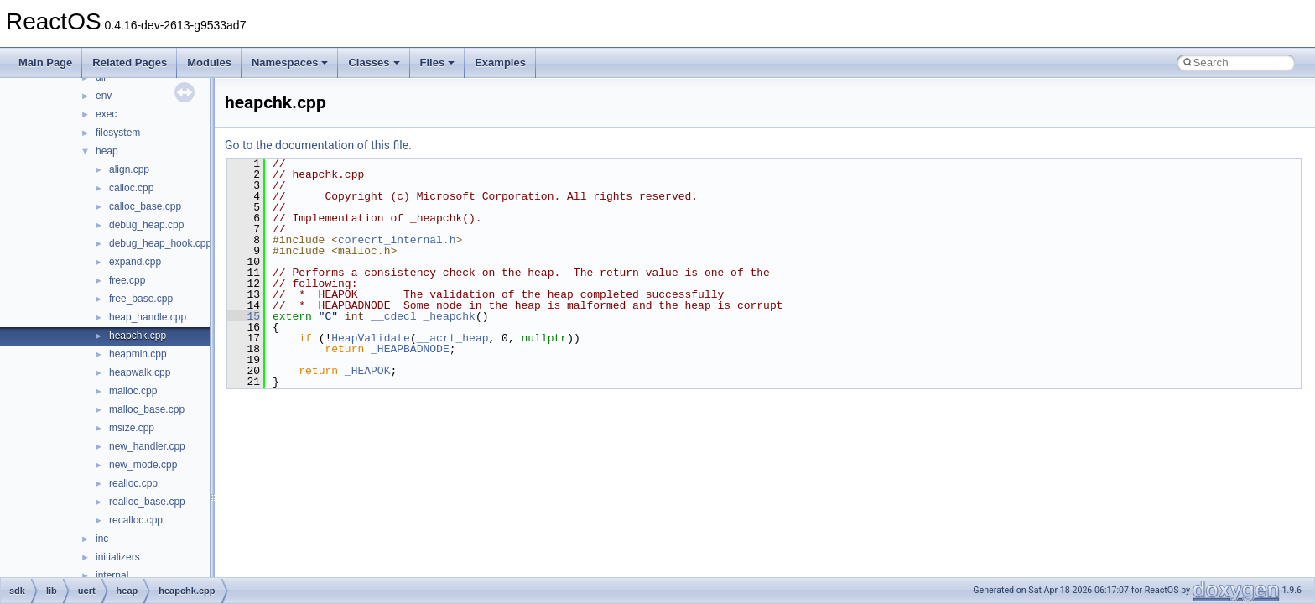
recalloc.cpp (136, 520)
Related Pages (129, 62)
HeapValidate (370, 338)
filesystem (118, 132)
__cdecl (394, 316)
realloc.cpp (133, 483)
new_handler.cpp (147, 446)
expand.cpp (135, 262)
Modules (209, 62)
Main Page (45, 62)
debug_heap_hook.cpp (160, 243)
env (104, 96)
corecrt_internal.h (396, 239)
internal (112, 575)
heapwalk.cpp (139, 372)
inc (102, 538)
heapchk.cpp (137, 335)
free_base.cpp (141, 299)
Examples (500, 62)
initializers (118, 557)
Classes (373, 62)
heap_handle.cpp (147, 317)
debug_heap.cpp (146, 225)
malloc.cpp (133, 391)
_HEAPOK (368, 370)
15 (243, 316)
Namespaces (290, 62)
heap (107, 151)
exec (106, 114)
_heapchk (450, 316)
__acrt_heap (453, 338)
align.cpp (129, 169)
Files (437, 62)
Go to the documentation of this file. (318, 145)
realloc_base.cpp (147, 502)
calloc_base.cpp (145, 206)
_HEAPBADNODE (410, 349)
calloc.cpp (131, 188)
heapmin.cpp (138, 354)
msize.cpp (131, 428)
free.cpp (127, 280)
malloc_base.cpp (147, 409)
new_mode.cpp (143, 465)
